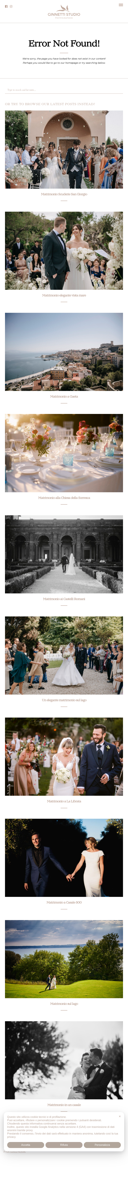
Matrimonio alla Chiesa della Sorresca (64, 498)
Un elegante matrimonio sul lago (64, 700)
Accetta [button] (25, 1145)
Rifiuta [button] (64, 1145)
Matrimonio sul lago (64, 1004)
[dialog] (64, 1131)
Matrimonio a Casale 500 (64, 902)
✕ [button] (120, 1116)
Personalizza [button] (102, 1145)
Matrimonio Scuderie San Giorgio (64, 194)
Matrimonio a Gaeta (64, 396)
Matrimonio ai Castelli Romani (64, 599)
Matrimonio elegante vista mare (64, 295)
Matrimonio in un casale (64, 1105)
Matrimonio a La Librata (64, 801)
